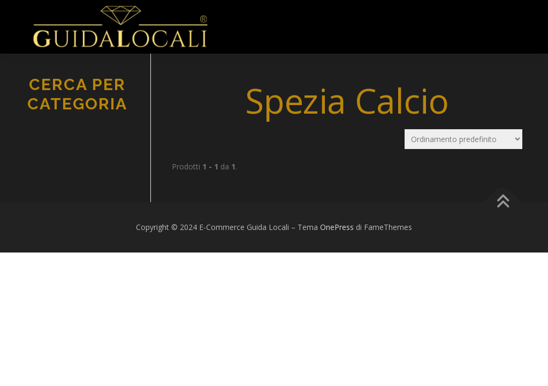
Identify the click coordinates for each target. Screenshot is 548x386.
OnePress (337, 227)
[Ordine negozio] (463, 139)
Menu (236, 20)
